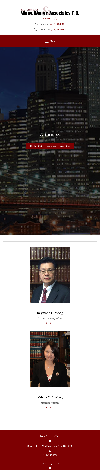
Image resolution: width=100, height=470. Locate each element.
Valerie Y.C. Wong (50, 397)
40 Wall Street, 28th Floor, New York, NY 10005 (50, 446)
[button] (47, 41)
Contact (50, 323)
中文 (54, 18)
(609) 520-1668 (58, 29)
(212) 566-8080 (57, 24)
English (46, 18)
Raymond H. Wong (50, 313)
